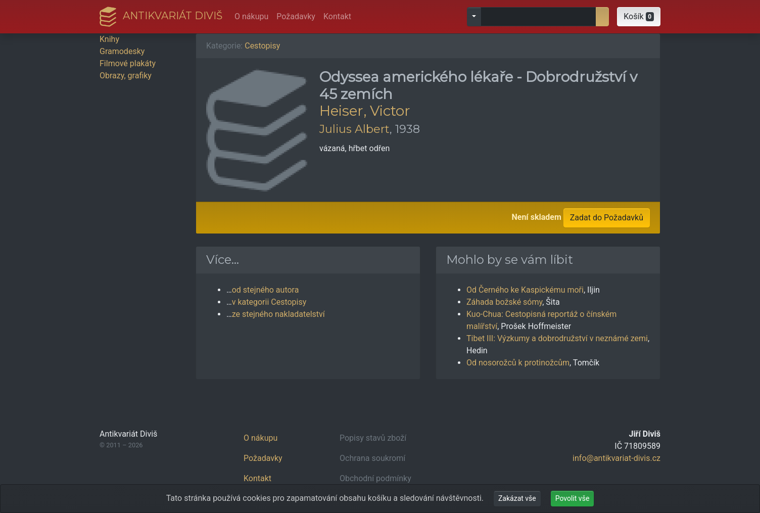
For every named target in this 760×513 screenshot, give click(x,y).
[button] (638, 16)
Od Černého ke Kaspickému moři (525, 290)
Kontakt (337, 16)
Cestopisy (262, 46)
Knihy (109, 39)
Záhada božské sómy (504, 302)
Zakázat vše (517, 498)
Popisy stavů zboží (373, 438)
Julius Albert (354, 129)
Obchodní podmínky (375, 478)
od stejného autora (265, 290)
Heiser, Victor (364, 110)
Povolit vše (572, 498)
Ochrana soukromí (372, 458)
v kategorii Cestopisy (269, 302)
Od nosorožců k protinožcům (517, 362)
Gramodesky (122, 51)
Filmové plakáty (128, 63)
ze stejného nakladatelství (278, 314)
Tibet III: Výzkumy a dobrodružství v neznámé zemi (557, 338)
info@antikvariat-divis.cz (616, 458)
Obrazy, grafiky (126, 75)
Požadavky (295, 16)
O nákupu (251, 16)
